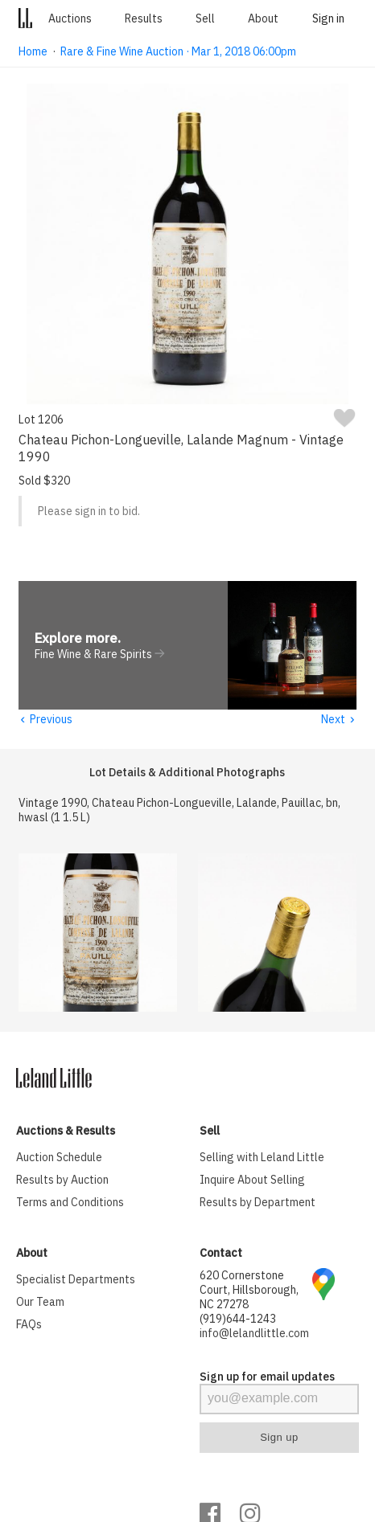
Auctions (70, 18)
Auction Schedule (59, 1158)
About (263, 18)
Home (33, 51)
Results (144, 18)
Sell (205, 18)
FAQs (29, 1325)
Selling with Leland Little (262, 1158)
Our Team (40, 1302)
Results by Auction (62, 1180)
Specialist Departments (75, 1280)
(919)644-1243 (238, 1319)
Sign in (328, 18)
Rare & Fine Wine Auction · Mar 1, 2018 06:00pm (178, 51)
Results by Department (257, 1203)
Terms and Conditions (70, 1203)
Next (338, 720)
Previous (45, 720)
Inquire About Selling (252, 1180)
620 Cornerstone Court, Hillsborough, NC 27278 (249, 1290)
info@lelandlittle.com (254, 1334)
